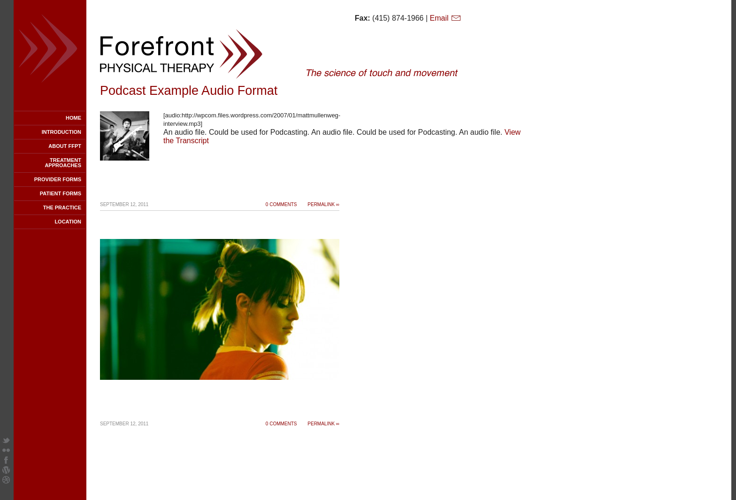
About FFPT (64, 146)
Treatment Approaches (63, 162)
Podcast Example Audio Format (188, 91)
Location (67, 221)
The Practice (62, 207)
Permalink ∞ (323, 204)
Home (73, 118)
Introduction (61, 132)
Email (445, 18)
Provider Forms (57, 179)
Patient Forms (60, 193)
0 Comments (281, 204)
